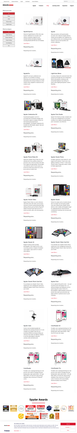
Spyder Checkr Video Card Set (60, 242)
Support (72, 5)
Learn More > (27, 43)
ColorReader (27, 1)
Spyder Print (54, 281)
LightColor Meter (56, 73)
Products (41, 5)
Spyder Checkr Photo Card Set (33, 281)
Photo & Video (9, 21)
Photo (9, 16)
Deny (68, 430)
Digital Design (8, 24)
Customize (68, 427)
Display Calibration (8, 37)
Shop (48, 5)
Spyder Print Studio (57, 114)
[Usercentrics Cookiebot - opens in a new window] (7, 431)
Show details (16, 430)
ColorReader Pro (56, 368)
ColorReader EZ (55, 326)
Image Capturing (9, 34)
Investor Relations (35, 1)
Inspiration (64, 5)
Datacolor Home (6, 1)
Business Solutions (15, 1)
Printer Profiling (9, 40)
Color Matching (9, 43)
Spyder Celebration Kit (30, 114)
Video (9, 18)
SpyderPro (27, 73)
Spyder (22, 1)
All (8, 13)
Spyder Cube (27, 326)
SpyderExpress (28, 31)
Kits (9, 45)
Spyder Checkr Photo (57, 157)
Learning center (56, 5)
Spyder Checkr (55, 199)
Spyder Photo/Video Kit (31, 157)
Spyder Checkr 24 (29, 242)
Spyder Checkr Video (30, 199)
